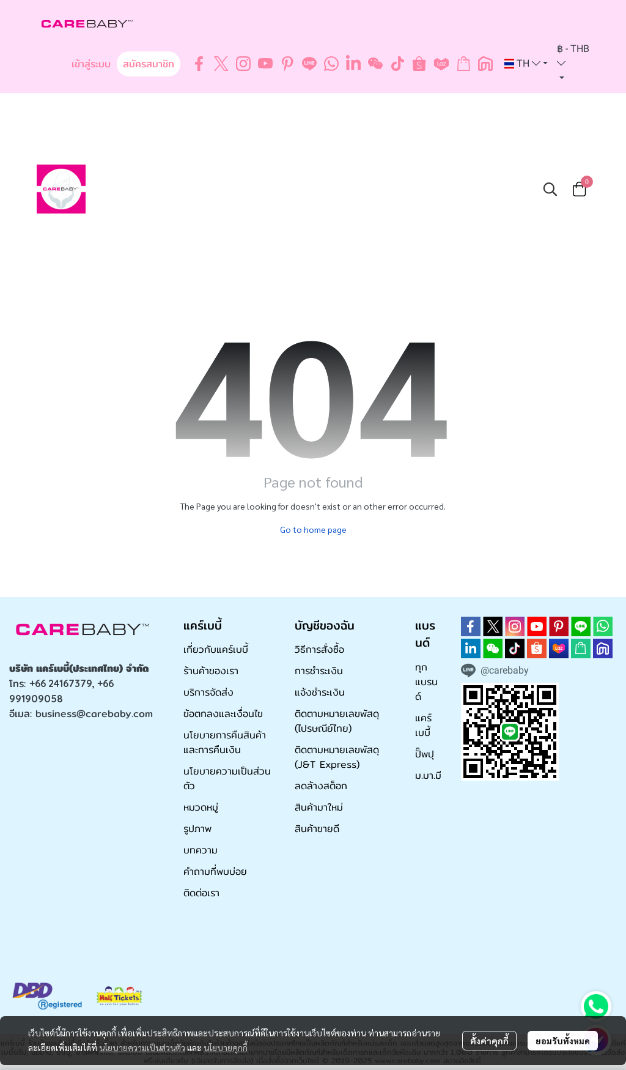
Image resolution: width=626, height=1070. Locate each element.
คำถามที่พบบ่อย (215, 871)
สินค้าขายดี (317, 828)
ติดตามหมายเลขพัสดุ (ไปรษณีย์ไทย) (337, 721)
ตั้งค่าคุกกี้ (489, 1040)
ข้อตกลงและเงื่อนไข (223, 713)
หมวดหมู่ (200, 807)
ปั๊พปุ (424, 754)
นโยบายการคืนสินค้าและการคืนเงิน (224, 742)
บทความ (200, 850)
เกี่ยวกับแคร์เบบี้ (215, 649)
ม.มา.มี (428, 775)
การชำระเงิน (319, 670)
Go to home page (313, 529)
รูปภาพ (197, 828)
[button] (526, 63)
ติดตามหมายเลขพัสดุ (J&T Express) (337, 757)
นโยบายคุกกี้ (226, 1047)
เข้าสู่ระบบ (91, 64)
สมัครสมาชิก (148, 64)
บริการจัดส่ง (208, 692)
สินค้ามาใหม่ (319, 807)
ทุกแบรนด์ (426, 681)
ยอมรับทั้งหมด (563, 1040)
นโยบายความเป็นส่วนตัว (142, 1047)
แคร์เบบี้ (423, 725)
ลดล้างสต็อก (321, 785)
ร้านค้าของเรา (210, 670)
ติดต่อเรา (201, 893)
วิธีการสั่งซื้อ (319, 649)
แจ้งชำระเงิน (320, 692)
